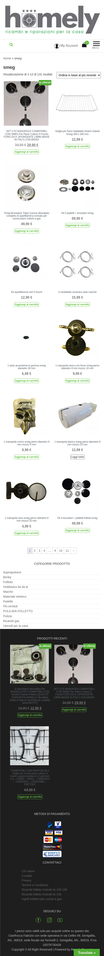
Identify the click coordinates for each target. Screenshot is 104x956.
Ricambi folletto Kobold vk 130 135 (44, 889)
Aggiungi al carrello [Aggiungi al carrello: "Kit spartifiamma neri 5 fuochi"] (26, 304)
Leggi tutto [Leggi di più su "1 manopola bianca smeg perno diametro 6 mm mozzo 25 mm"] (77, 456)
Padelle (8, 601)
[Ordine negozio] (78, 75)
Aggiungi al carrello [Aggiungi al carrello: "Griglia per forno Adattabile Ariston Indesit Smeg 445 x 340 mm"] (77, 146)
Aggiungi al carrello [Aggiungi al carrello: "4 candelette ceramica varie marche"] (77, 304)
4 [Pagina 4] (44, 550)
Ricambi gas (11, 621)
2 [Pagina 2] (35, 550)
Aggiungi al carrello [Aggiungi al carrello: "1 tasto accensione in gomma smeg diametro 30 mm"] (26, 380)
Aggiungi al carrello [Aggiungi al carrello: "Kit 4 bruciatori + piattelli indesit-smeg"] (77, 530)
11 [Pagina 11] (67, 550)
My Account (66, 45)
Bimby (7, 577)
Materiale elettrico (15, 596)
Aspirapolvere (12, 572)
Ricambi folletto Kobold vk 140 (41, 894)
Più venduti (10, 606)
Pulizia (7, 616)
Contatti (27, 875)
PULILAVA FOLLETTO (18, 611)
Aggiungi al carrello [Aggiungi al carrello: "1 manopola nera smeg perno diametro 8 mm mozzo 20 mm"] (26, 533)
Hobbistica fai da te (15, 587)
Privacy (26, 880)
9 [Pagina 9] (55, 550)
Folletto (8, 582)
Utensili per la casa (15, 626)
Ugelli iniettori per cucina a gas (42, 899)
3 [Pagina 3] (39, 550)
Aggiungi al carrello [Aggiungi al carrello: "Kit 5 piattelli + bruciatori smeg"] (77, 225)
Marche (8, 591)
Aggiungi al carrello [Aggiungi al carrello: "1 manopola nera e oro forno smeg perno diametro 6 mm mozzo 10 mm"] (77, 380)
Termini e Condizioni (35, 885)
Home (7, 58)
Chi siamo (28, 871)
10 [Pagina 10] (61, 550)
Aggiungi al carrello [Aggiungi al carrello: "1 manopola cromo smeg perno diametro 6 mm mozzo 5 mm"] (26, 456)
